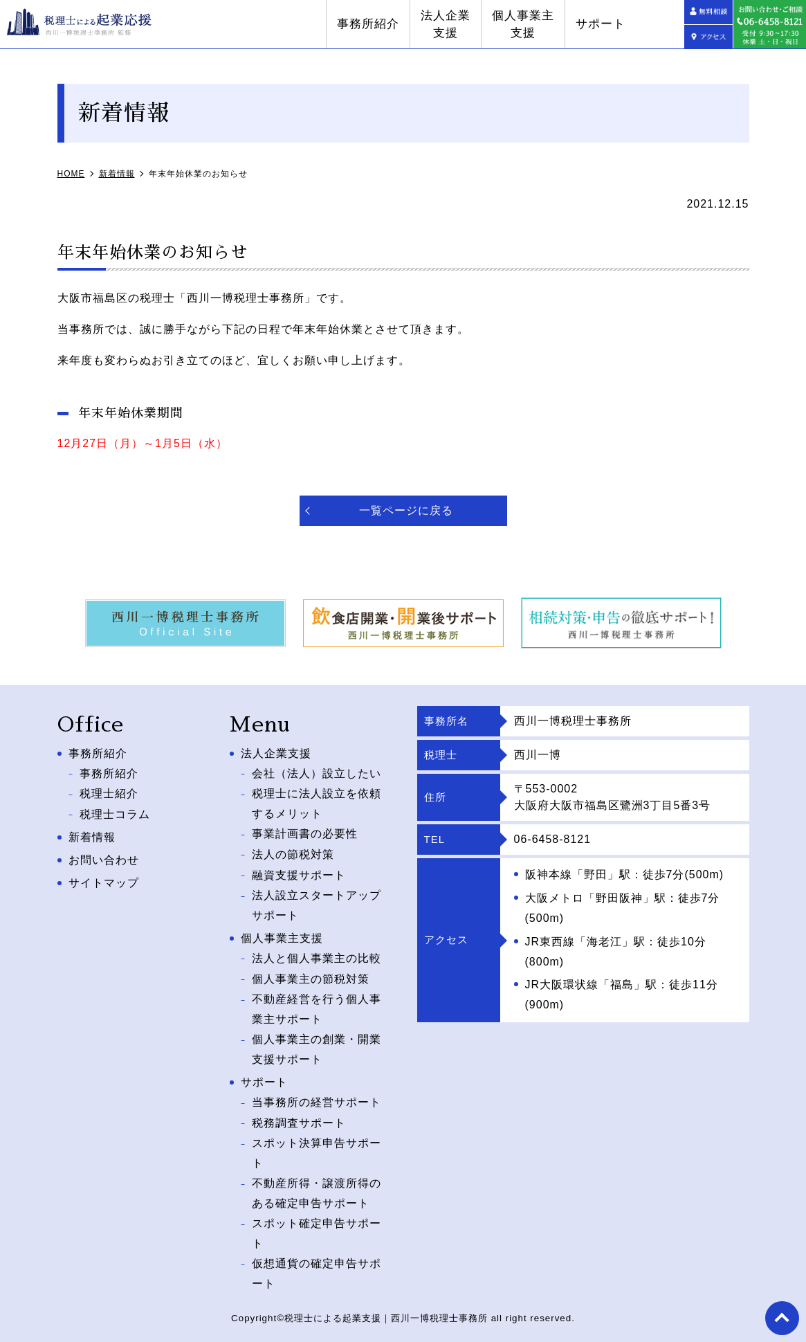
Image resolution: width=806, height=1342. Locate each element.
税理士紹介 (109, 793)
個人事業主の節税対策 (310, 975)
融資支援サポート (299, 872)
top (781, 1317)
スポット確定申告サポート (316, 1227)
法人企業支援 (494, 24)
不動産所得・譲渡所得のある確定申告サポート (316, 1187)
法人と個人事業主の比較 (316, 955)
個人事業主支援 (571, 24)
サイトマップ (103, 881)
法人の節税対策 (293, 852)
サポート (649, 23)
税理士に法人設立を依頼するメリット (316, 803)
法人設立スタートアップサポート (316, 902)
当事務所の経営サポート (316, 1097)
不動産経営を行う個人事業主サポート (316, 1005)
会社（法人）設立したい (316, 773)
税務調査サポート (299, 1117)
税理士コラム (115, 813)
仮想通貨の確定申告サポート (316, 1266)
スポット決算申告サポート (316, 1147)
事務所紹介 (416, 23)
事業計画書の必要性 (305, 833)
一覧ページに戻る (406, 510)
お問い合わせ (103, 858)
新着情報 (92, 836)
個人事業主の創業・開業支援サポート (316, 1045)
